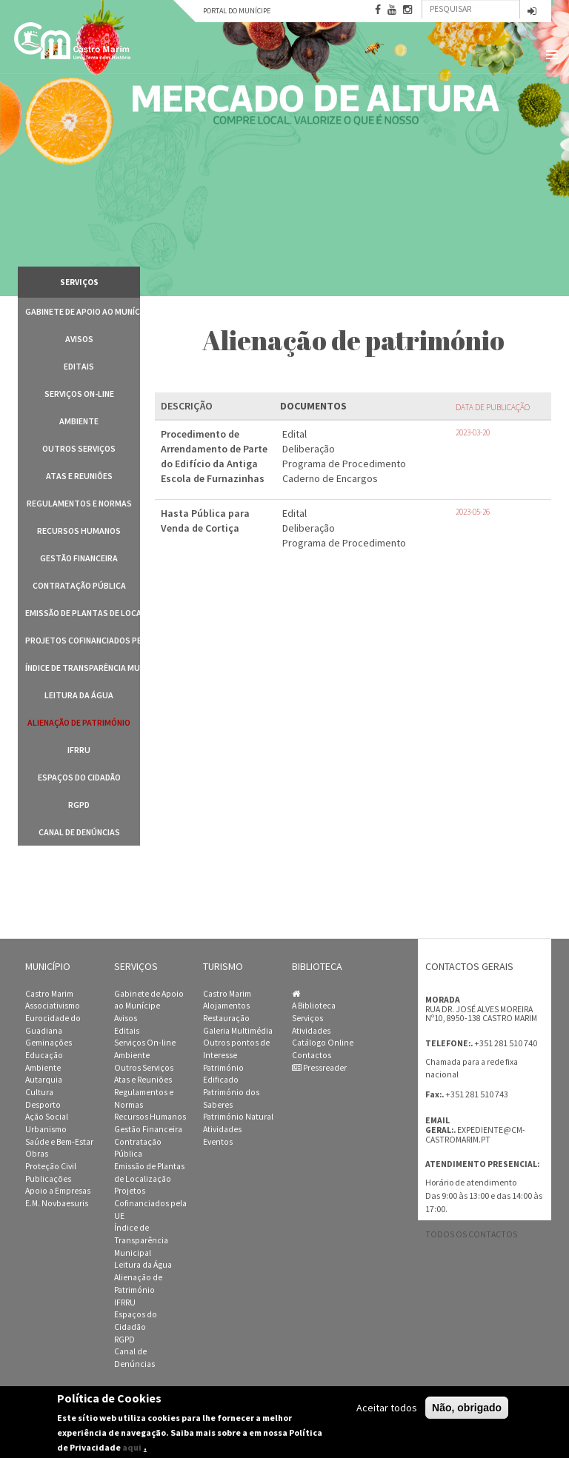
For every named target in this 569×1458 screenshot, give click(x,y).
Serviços (307, 1018)
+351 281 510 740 (505, 1043)
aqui (132, 1447)
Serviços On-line (79, 393)
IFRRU (78, 749)
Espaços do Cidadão (79, 777)
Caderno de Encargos (330, 478)
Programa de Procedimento (344, 463)
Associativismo (52, 1005)
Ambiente (79, 421)
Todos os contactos (471, 1234)
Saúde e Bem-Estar (59, 1142)
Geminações (48, 1042)
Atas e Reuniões (79, 475)
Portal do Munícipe (236, 11)
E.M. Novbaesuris (56, 1203)
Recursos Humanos (79, 530)
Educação (44, 1055)
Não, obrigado (467, 1408)
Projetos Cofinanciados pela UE (82, 640)
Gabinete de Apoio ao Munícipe (82, 311)
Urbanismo (46, 1129)
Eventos (218, 1142)
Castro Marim (49, 994)
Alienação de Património (78, 722)
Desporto (43, 1105)
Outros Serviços (79, 448)
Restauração (226, 1018)
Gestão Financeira (79, 558)
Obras (36, 1153)
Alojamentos (226, 1005)
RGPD (79, 804)
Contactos (311, 1055)
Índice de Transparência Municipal (82, 667)
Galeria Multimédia (238, 1031)
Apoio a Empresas (57, 1191)
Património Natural (238, 1116)
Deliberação (308, 448)
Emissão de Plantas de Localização (82, 612)
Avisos (79, 338)
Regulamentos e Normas (79, 503)
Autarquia (43, 1079)
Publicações (48, 1179)
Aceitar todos (386, 1407)
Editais (79, 366)
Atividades (222, 1129)
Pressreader (319, 1068)
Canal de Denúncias (79, 831)
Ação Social (46, 1116)
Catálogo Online (322, 1042)
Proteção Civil (50, 1166)
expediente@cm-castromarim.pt (475, 1135)
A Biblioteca (314, 1005)
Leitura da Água (78, 694)
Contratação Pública (79, 585)
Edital (294, 434)
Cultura (39, 1092)
